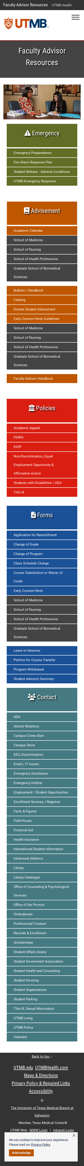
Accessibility (41, 1091)
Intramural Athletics (28, 858)
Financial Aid (23, 830)
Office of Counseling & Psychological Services (41, 891)
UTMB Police (23, 1028)
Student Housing (26, 980)
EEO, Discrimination (28, 755)
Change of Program (28, 554)
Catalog (19, 300)
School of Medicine (28, 240)
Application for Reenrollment (35, 535)
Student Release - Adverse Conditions (42, 172)
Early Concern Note (28, 591)
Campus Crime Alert (29, 736)
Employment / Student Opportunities (41, 792)
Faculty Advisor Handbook (33, 379)
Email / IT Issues (26, 764)
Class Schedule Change (31, 563)
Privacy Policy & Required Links (41, 1083)
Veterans (20, 1037)
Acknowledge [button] (21, 1153)
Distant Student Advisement (34, 309)
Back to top (42, 1057)
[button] (76, 17)
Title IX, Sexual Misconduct (34, 1009)
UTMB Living (23, 1018)
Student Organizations (30, 990)
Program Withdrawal (29, 669)
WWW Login (38, 1130)
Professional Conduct (30, 924)
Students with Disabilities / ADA (38, 483)
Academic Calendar (28, 231)
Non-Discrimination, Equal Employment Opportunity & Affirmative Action (34, 464)
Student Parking (25, 999)
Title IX (19, 492)
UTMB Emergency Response (35, 181)
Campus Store (24, 745)
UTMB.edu (23, 1067)
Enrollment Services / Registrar (37, 802)
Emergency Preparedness (33, 153)
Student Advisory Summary (34, 679)
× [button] (74, 1135)
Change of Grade (26, 544)
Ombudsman (23, 914)
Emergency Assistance (31, 773)
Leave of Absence (27, 651)
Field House (23, 821)
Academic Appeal (27, 428)
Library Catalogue (27, 877)
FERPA (19, 437)
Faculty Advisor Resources (25, 4)
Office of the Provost (29, 905)
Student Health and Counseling (37, 971)
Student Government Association (38, 961)
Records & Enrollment (30, 933)
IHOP (17, 447)
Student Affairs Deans (30, 952)
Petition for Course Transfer (34, 660)
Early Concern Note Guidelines (36, 319)
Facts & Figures (25, 811)
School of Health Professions (36, 259)
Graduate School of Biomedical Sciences (37, 272)
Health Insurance (26, 840)
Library (19, 868)
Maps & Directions (41, 1075)
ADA (17, 717)
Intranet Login (63, 1130)
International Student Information (38, 849)
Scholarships (23, 943)
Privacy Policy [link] (40, 1144)
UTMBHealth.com (51, 1067)
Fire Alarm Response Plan (33, 162)
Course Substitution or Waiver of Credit (38, 577)
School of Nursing (27, 249)
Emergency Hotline (28, 783)
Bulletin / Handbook (28, 290)
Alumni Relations (26, 726)
